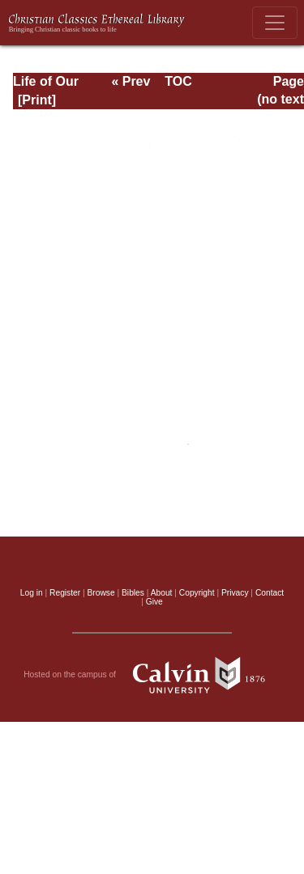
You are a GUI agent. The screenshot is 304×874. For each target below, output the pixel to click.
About (162, 592)
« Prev (130, 81)
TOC (178, 81)
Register (64, 592)
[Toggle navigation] (275, 22)
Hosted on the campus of (152, 675)
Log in (31, 592)
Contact (269, 592)
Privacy (235, 592)
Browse (101, 592)
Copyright (197, 592)
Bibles (133, 592)
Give (154, 601)
